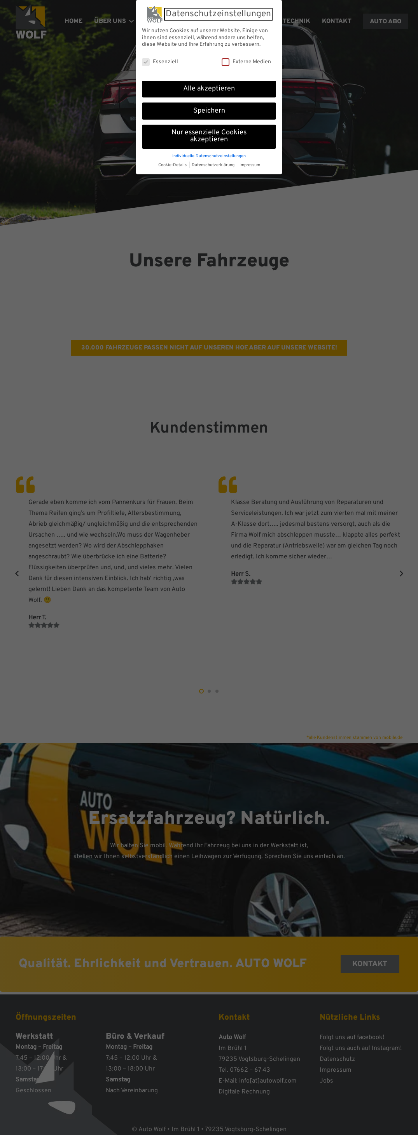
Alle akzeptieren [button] (209, 87)
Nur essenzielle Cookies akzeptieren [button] (209, 135)
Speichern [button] (209, 109)
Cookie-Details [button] (173, 163)
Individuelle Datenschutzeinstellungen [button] (209, 154)
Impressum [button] (250, 163)
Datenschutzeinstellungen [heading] (218, 13)
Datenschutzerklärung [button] (214, 163)
